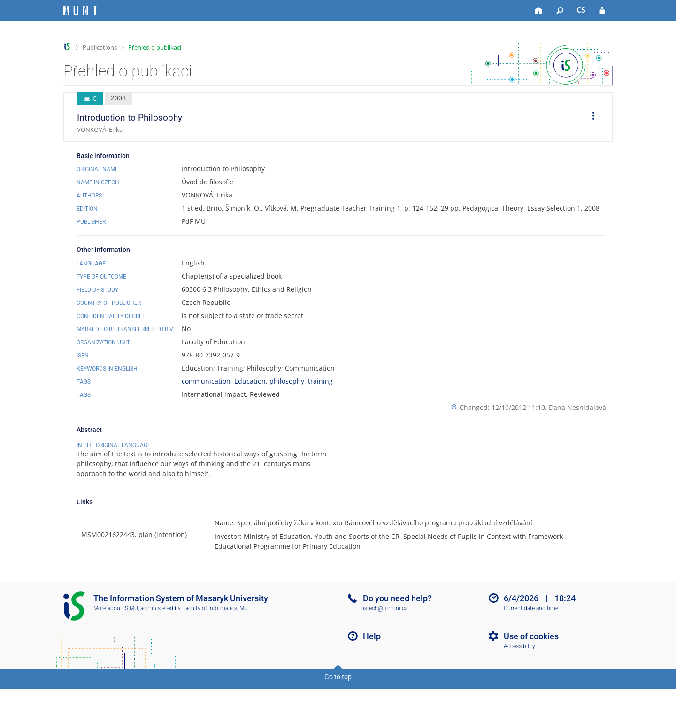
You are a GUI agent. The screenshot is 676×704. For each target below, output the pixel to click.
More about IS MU (115, 628)
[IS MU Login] (602, 11)
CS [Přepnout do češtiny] (580, 10)
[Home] (538, 11)
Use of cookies (531, 656)
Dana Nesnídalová (577, 407)
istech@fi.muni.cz (385, 628)
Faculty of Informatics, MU (215, 628)
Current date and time (531, 628)
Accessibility (519, 666)
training (320, 381)
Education (250, 381)
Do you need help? (397, 618)
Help (372, 656)
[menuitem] (590, 117)
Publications (100, 47)
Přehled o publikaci (154, 47)
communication (206, 381)
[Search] (559, 11)
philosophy (286, 381)
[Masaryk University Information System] (80, 10)
